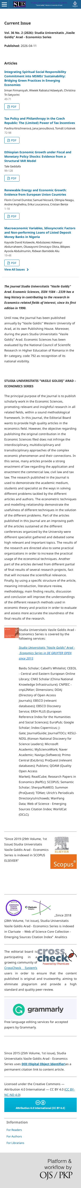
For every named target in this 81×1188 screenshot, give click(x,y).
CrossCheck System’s (20, 968)
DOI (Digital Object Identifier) (43, 1064)
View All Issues (14, 269)
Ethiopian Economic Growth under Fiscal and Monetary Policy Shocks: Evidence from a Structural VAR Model (37, 156)
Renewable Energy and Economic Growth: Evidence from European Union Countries (35, 192)
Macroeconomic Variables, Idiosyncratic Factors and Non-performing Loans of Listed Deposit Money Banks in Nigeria (39, 232)
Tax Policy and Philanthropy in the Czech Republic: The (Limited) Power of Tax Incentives (39, 120)
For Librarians (15, 1143)
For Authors (14, 1136)
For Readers (14, 1130)
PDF (13, 107)
